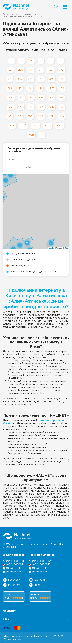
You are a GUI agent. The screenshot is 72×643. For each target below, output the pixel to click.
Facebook (11, 580)
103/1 (23, 126)
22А (20, 70)
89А (41, 107)
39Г (41, 79)
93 (9, 116)
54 (21, 98)
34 (30, 70)
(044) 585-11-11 (13, 561)
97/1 (30, 116)
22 (10, 70)
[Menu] (65, 6)
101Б (12, 126)
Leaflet (51, 248)
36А (51, 70)
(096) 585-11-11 (13, 572)
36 (40, 70)
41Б (40, 88)
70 (21, 107)
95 (19, 116)
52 (62, 88)
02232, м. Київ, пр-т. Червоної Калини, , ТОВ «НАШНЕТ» (33, 545)
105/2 (36, 126)
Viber (34, 585)
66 (51, 98)
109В (31, 135)
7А (50, 61)
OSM (66, 248)
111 (42, 135)
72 (30, 107)
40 (19, 88)
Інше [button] (36, 619)
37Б (61, 70)
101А (61, 116)
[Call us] (55, 6)
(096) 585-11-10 (39, 572)
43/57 (51, 88)
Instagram (11, 585)
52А (11, 98)
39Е (62, 79)
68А (11, 107)
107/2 (48, 126)
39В (30, 79)
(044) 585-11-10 (40, 561)
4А (31, 61)
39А (20, 79)
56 (31, 98)
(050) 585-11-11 (13, 564)
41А (30, 88)
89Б (51, 107)
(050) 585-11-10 (40, 564)
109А (59, 126)
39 (9, 79)
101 (51, 116)
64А (41, 98)
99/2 (40, 116)
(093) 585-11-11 (13, 568)
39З (10, 88)
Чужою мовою (12, 639)
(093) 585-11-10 (39, 568)
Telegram (37, 580)
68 (61, 98)
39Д (51, 79)
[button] (36, 611)
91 (62, 107)
